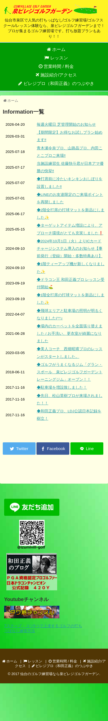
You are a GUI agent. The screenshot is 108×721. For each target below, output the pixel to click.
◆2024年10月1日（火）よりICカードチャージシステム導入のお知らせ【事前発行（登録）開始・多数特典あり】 (69, 248)
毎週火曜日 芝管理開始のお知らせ (66, 124)
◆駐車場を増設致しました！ (62, 387)
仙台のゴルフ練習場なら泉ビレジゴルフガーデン (59, 674)
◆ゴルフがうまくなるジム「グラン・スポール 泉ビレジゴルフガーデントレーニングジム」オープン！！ (69, 372)
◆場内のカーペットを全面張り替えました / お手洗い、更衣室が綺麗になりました (69, 333)
